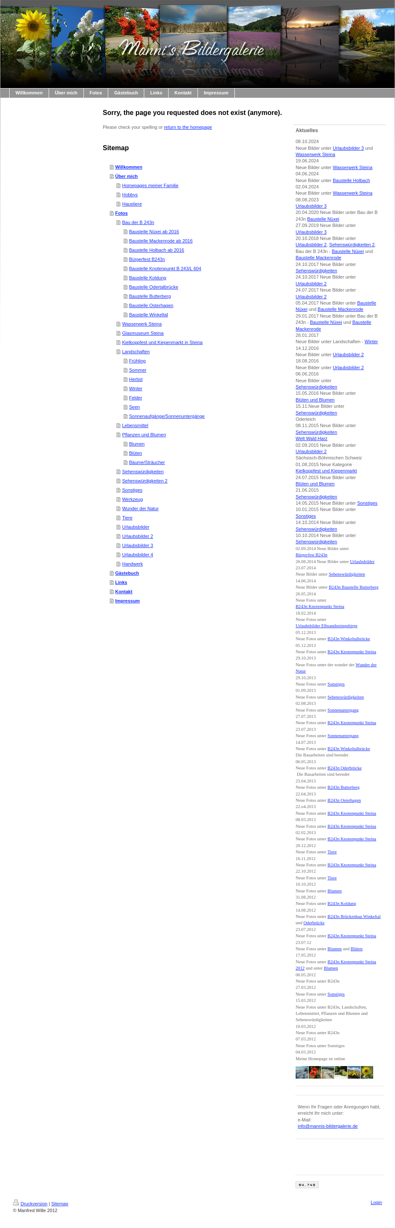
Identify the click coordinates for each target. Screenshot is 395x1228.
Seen (134, 406)
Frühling (137, 360)
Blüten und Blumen (315, 399)
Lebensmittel (135, 425)
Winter (136, 388)
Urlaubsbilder (135, 526)
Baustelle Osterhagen (151, 305)
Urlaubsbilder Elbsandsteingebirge (326, 625)
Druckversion (30, 1203)
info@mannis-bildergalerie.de (328, 1126)
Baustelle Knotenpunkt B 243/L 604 (165, 268)
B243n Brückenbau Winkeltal (354, 916)
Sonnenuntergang (343, 710)
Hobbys (130, 194)
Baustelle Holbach (351, 180)
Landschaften (136, 351)
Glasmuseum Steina (143, 333)
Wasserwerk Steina (141, 323)
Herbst (136, 379)
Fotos (121, 213)
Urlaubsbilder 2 (137, 536)
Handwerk (132, 563)
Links (121, 582)
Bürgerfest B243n (147, 259)
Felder (135, 397)
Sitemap (59, 1203)
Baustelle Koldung (147, 277)
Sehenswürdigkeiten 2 (144, 480)
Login (376, 1202)
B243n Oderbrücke (344, 768)
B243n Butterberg (343, 787)
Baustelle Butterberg (150, 296)
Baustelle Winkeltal (148, 314)
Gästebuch (127, 573)
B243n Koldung (341, 903)
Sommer (138, 370)
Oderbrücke (314, 922)
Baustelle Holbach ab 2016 (156, 250)
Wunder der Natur (140, 508)
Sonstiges (132, 490)
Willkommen (129, 166)
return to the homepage (188, 127)
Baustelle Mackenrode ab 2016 (161, 240)
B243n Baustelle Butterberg (354, 587)
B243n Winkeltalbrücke (348, 638)
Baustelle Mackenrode (318, 257)
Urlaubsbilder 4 (137, 554)
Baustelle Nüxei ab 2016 (154, 231)
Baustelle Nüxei (323, 219)
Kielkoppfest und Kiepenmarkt (326, 470)
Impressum (127, 600)
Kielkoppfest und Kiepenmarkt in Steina (162, 342)
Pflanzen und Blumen (144, 434)
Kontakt (124, 591)
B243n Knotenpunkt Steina (320, 606)
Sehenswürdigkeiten (143, 471)
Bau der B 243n (138, 222)
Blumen (137, 443)
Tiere (127, 517)
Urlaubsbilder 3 (137, 545)
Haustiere (132, 203)
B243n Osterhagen (344, 800)
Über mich (126, 176)
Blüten (135, 453)
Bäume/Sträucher (147, 462)
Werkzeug (132, 499)
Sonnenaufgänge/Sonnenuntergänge (167, 416)
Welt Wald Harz (311, 438)
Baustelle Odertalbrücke (153, 286)
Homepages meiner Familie (150, 185)
